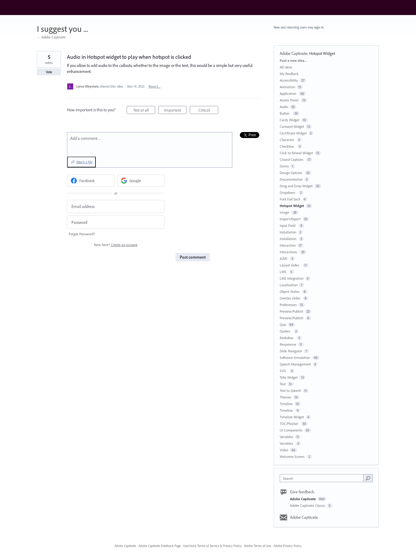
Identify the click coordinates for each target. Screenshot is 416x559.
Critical (208, 110)
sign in (319, 27)
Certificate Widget (293, 133)
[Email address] (115, 206)
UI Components (291, 430)
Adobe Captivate (293, 53)
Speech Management (295, 364)
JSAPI (284, 258)
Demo (284, 166)
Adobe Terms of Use (257, 546)
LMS (283, 271)
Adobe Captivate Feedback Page (159, 546)
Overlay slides (290, 298)
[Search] (368, 478)
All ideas (286, 67)
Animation (287, 87)
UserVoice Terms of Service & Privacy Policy (212, 546)
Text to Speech (290, 390)
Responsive (288, 344)
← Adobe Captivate (51, 37)
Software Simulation (295, 357)
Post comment (193, 257)
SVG (284, 370)
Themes (285, 397)
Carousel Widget (292, 126)
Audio (284, 106)
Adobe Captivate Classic (308, 505)
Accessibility (289, 80)
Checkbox (288, 146)
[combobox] (323, 478)
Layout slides (290, 265)
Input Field (288, 225)
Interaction (288, 245)
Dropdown (288, 192)
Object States (290, 291)
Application (288, 93)
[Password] (115, 222)
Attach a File (84, 162)
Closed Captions (292, 159)
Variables (286, 436)
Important (175, 110)
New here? (115, 244)
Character (287, 139)
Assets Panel (289, 100)
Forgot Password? (82, 234)
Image (285, 212)
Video (284, 450)
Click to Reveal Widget (296, 153)
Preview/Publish (291, 311)
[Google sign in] (141, 181)
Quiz (283, 324)
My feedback (289, 73)
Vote (49, 72)
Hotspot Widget (322, 53)
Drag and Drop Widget (296, 186)
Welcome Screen (292, 456)
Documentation (291, 179)
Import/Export (290, 219)
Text (283, 384)
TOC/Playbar (289, 423)
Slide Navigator (291, 351)
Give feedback (302, 491)
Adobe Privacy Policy (287, 546)
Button (285, 113)
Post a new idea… (293, 60)
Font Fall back (290, 199)
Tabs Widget (289, 377)
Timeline (286, 403)
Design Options (291, 172)
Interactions (289, 252)
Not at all (144, 110)
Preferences (288, 304)
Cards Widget (290, 120)
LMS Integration (291, 278)
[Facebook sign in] (91, 181)
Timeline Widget (292, 417)
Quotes (286, 331)
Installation (288, 232)
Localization (288, 285)
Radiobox (287, 337)
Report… (155, 86)
